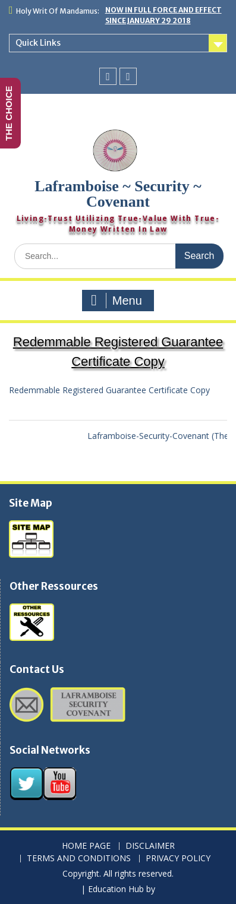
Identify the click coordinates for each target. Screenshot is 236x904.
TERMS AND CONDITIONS (79, 858)
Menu (116, 300)
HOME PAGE (86, 846)
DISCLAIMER (150, 846)
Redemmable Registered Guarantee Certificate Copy (109, 390)
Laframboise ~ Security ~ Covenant (118, 194)
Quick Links (38, 42)
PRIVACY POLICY (178, 858)
